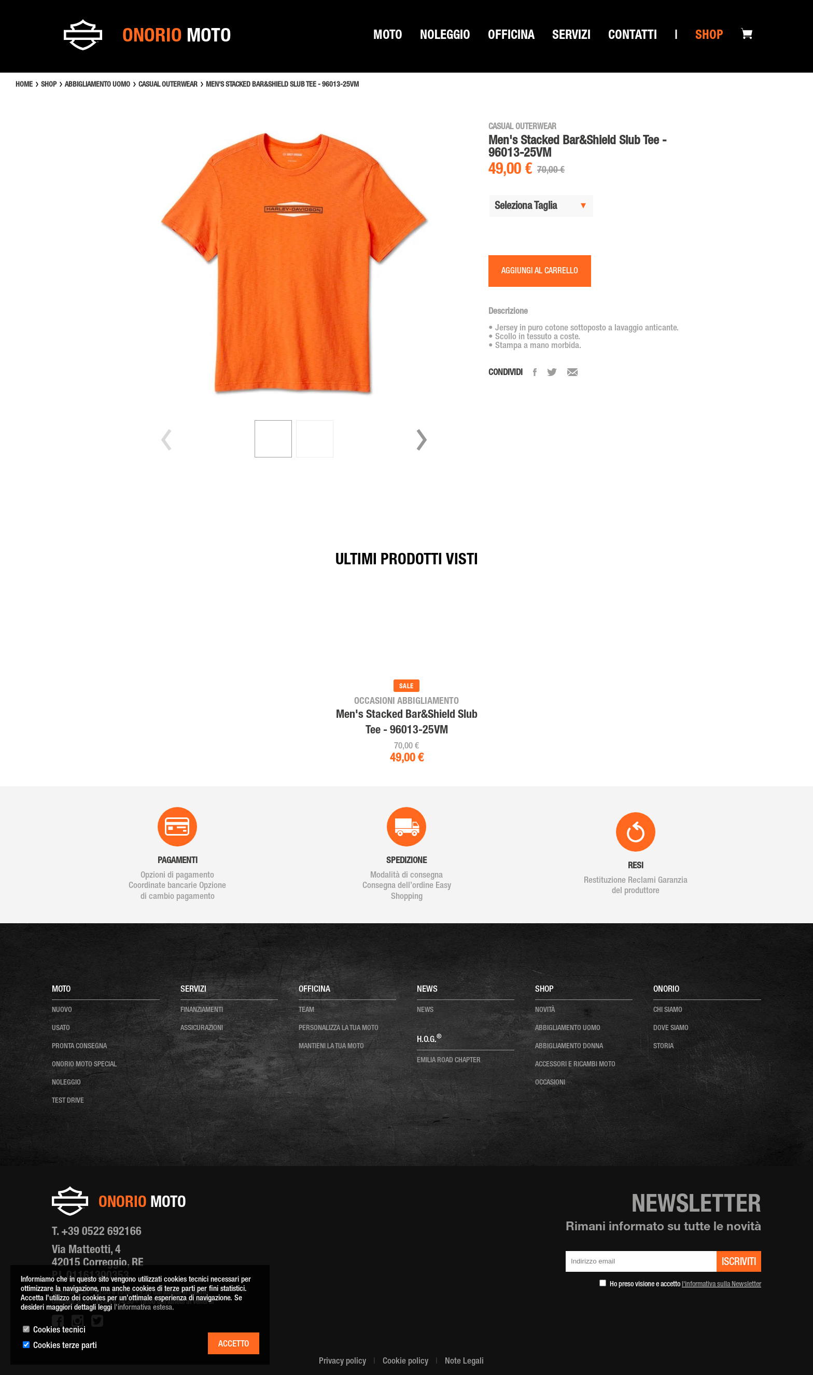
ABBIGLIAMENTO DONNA (569, 1046)
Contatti (632, 37)
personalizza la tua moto (339, 1028)
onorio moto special (84, 1064)
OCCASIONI (550, 1083)
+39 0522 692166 (101, 1232)
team (306, 1010)
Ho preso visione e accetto (685, 1284)
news (425, 1010)
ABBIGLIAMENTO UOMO (97, 85)
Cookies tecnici (59, 1330)
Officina (511, 37)
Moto (387, 37)
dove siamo (671, 1028)
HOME (24, 85)
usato (61, 1028)
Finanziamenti (201, 1010)
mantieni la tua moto (331, 1046)
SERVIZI (571, 37)
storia (663, 1046)
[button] (422, 439)
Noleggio (445, 37)
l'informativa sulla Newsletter (721, 1284)
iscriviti (739, 1263)
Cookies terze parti (65, 1346)
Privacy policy (342, 1361)
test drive (68, 1101)
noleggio (66, 1083)
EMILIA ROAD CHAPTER (449, 1060)
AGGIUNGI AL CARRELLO (539, 272)
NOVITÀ (545, 1010)
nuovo (62, 1010)
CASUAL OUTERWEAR (168, 85)
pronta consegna (79, 1046)
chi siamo (667, 1010)
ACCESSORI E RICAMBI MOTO (575, 1064)
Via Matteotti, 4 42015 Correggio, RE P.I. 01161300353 (98, 1263)
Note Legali (464, 1361)
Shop (709, 37)
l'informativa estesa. (144, 1308)
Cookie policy (405, 1361)
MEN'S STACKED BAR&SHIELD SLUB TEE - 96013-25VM (282, 85)
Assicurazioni (201, 1028)
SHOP (49, 85)
